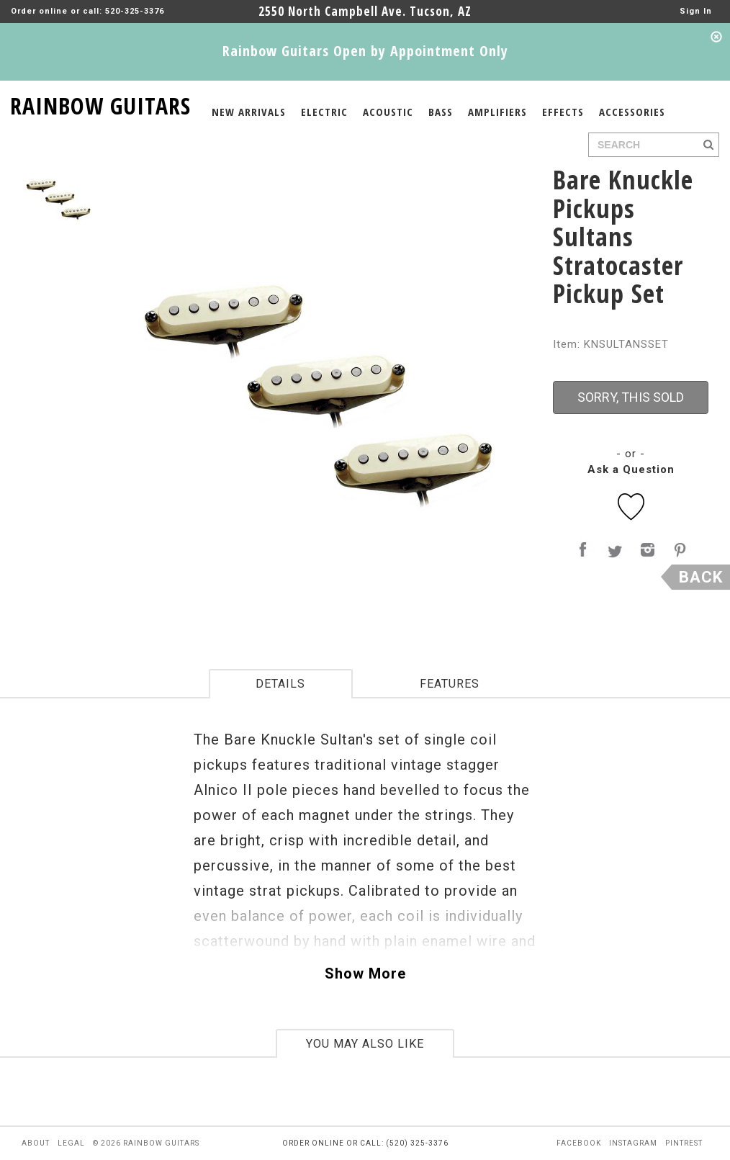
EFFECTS (563, 111)
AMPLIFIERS (497, 111)
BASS (440, 111)
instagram (633, 1143)
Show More (365, 973)
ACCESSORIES (632, 111)
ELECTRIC (324, 111)
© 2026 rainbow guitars (146, 1143)
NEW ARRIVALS (249, 111)
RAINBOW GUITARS (100, 103)
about (36, 1143)
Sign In (696, 11)
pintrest (684, 1143)
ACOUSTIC (388, 111)
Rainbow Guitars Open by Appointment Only (365, 50)
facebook (578, 1143)
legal (71, 1143)
